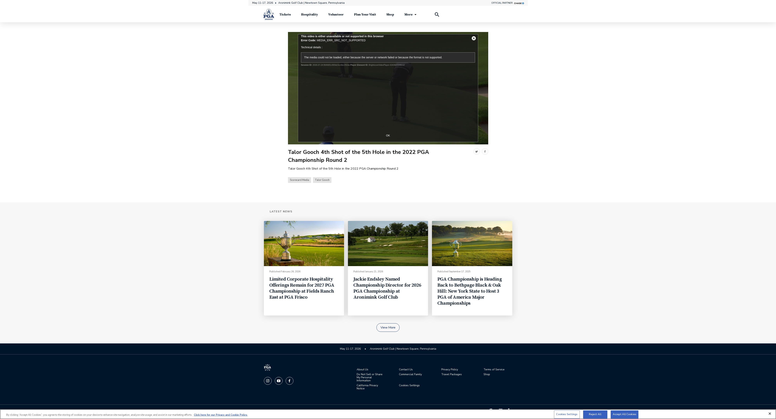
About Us (362, 370)
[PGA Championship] (269, 15)
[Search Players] (437, 15)
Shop (487, 375)
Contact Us (406, 370)
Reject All (595, 414)
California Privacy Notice (367, 388)
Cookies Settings (409, 386)
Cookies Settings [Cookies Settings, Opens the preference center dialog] (566, 414)
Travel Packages (451, 375)
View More (388, 328)
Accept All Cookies (624, 414)
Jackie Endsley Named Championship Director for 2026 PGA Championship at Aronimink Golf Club (387, 289)
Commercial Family (410, 375)
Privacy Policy (449, 370)
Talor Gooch (322, 181)
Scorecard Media (299, 181)
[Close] (770, 413)
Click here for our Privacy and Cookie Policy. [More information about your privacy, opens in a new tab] (220, 415)
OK (388, 136)
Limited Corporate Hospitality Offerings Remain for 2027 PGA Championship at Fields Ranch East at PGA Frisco (301, 289)
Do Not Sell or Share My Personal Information (369, 378)
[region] (388, 414)
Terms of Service (494, 370)
